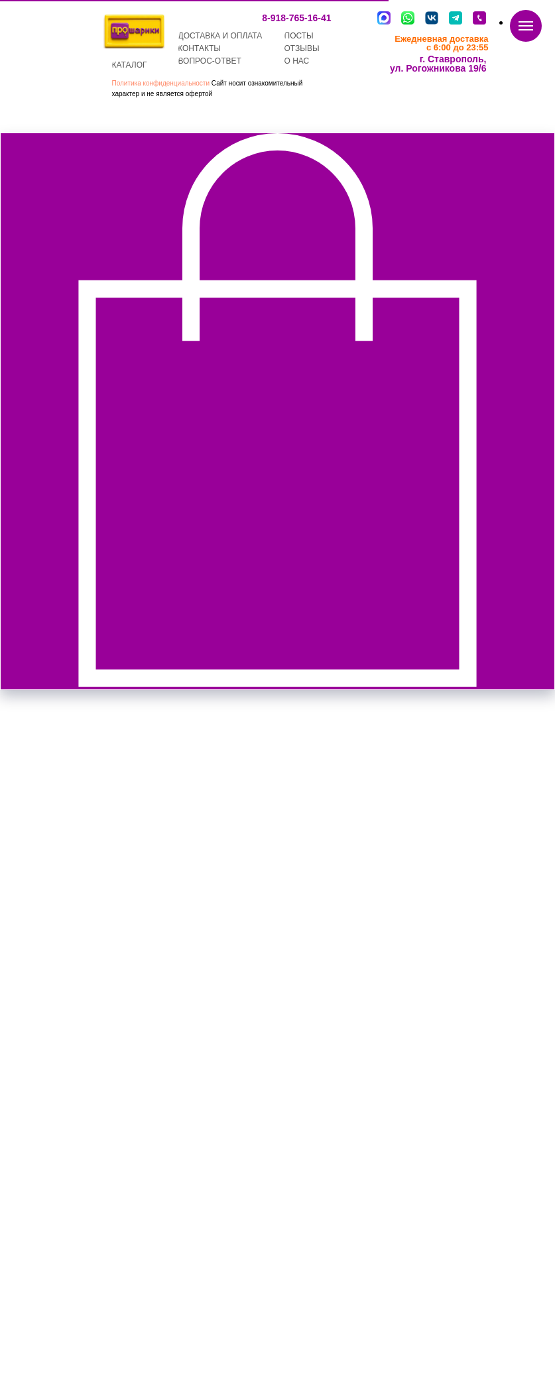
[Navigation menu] (526, 25)
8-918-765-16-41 (296, 18)
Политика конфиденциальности (161, 83)
